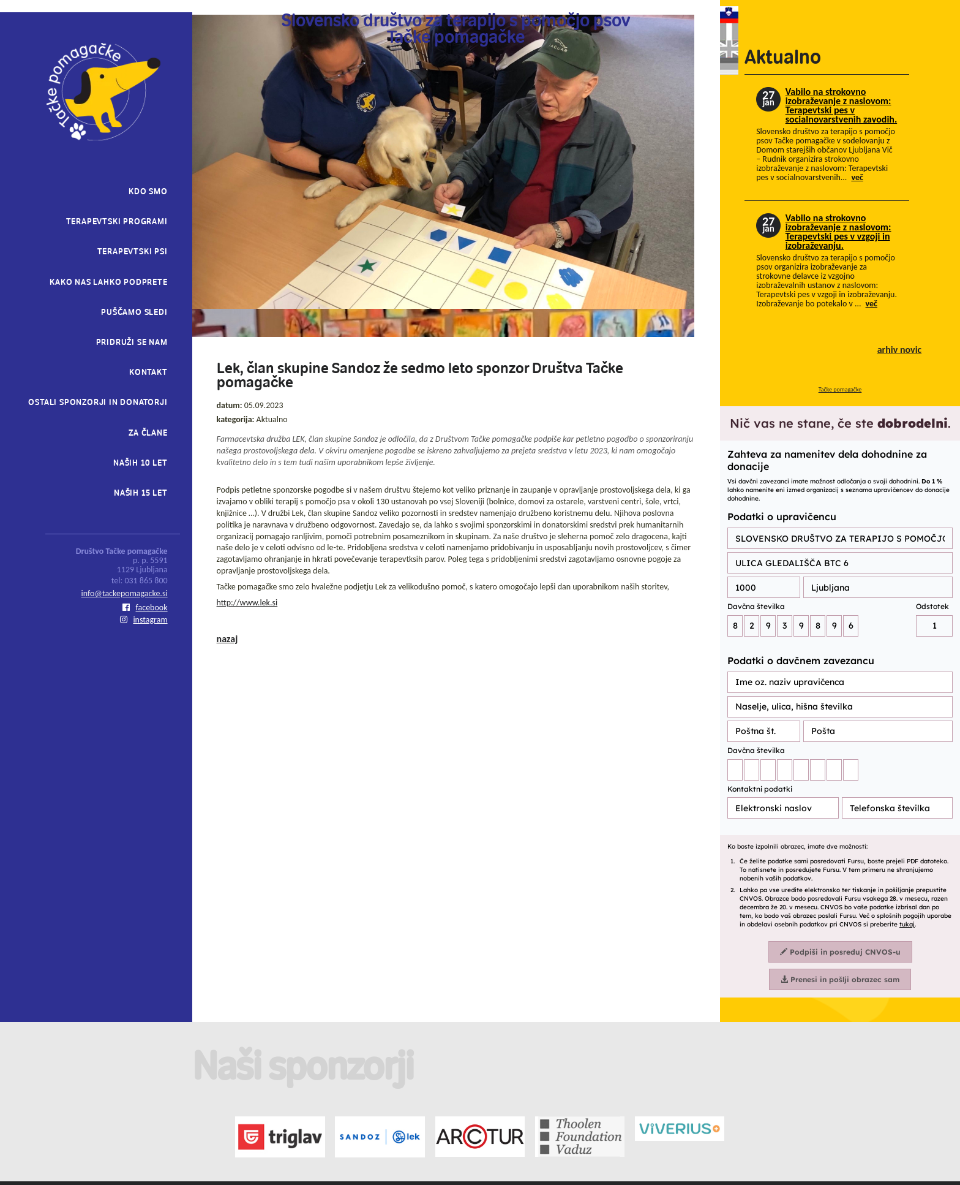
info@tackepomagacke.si (124, 593)
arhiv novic (899, 349)
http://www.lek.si (247, 602)
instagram (143, 619)
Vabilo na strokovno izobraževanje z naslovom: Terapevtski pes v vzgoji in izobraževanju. (838, 231)
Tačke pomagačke (840, 389)
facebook (145, 607)
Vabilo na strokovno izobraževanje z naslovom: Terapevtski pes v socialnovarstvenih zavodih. (841, 105)
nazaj (227, 639)
